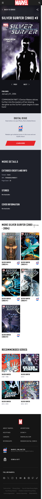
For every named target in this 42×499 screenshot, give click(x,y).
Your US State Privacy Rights (30, 488)
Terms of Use (7, 488)
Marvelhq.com (26, 437)
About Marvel (8, 428)
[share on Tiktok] (37, 478)
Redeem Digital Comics (29, 441)
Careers (6, 437)
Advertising (25, 428)
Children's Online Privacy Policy (27, 491)
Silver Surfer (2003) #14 (6, 263)
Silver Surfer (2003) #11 (25, 300)
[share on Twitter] (8, 478)
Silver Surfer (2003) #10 (6, 336)
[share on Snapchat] (25, 478)
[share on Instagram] (12, 478)
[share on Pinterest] (29, 478)
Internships (7, 441)
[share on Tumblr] (16, 478)
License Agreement (9, 493)
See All (36, 226)
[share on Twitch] (33, 478)
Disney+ (23, 432)
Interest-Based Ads (21, 493)
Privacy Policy (16, 488)
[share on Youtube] (21, 478)
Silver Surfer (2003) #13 (25, 263)
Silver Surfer (6, 374)
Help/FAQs (7, 432)
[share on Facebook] (4, 479)
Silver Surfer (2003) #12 (6, 300)
